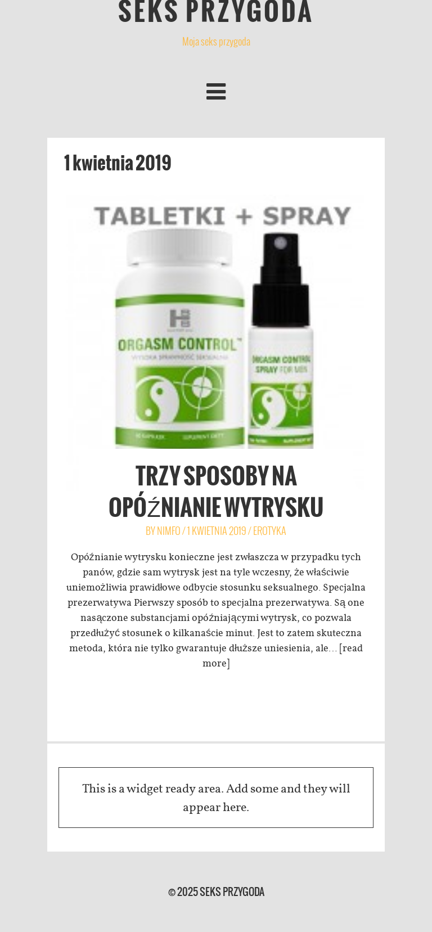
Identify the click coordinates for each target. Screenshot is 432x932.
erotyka (269, 531)
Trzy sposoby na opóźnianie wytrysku (216, 491)
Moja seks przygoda (216, 41)
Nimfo (169, 531)
